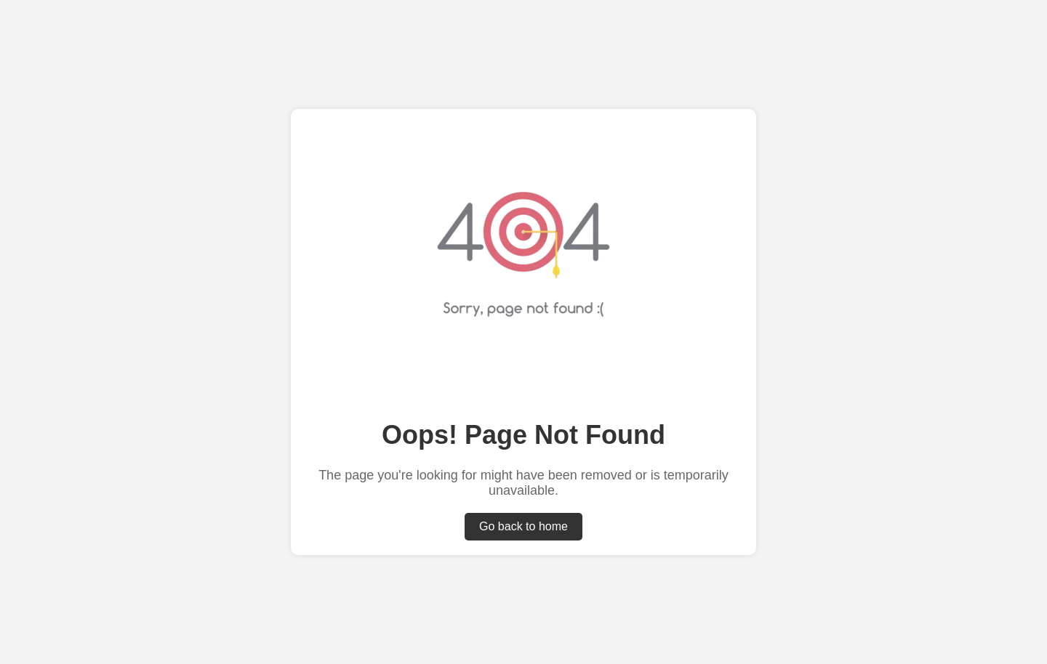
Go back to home (523, 526)
